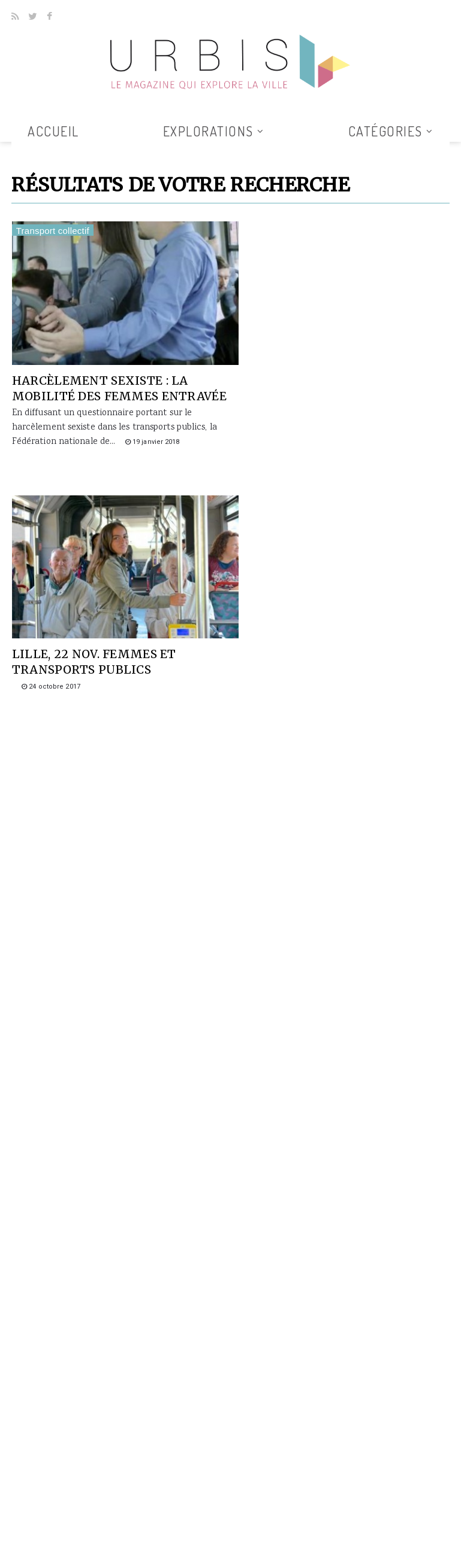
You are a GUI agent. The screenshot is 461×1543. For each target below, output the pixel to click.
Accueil (53, 131)
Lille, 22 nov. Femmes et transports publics (323, 377)
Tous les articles (226, 149)
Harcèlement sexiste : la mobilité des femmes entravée (101, 384)
